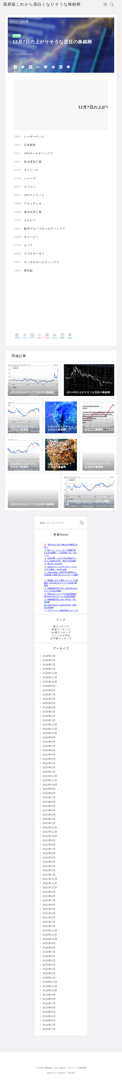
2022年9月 (49, 840)
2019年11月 (50, 986)
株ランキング (61, 626)
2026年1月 (49, 668)
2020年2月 (49, 973)
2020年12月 (50, 930)
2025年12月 (50, 673)
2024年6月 (49, 750)
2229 (17, 220)
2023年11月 (50, 780)
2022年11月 (50, 831)
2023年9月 (49, 788)
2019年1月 (49, 1029)
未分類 (24, 21)
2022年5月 (49, 857)
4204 (17, 211)
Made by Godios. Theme (61, 1073)
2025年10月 (50, 681)
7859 (17, 203)
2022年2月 (49, 870)
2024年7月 (49, 746)
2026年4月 (49, 656)
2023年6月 (49, 801)
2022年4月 (49, 861)
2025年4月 (49, 707)
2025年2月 (49, 716)
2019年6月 (49, 1007)
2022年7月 (49, 849)
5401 (17, 144)
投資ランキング (61, 629)
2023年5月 (49, 806)
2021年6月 (49, 904)
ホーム (14, 21)
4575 (17, 170)
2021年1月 (49, 926)
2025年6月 (49, 698)
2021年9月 (49, 891)
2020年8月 (49, 947)
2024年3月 (49, 763)
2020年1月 (49, 977)
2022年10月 (50, 836)
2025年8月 (49, 690)
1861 (17, 270)
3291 (17, 228)
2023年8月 (49, 793)
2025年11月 (50, 677)
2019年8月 (49, 999)
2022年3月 (49, 866)
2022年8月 (49, 844)
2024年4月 (49, 758)
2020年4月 (49, 964)
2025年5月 (49, 703)
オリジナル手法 (61, 635)
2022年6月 (49, 853)
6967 (17, 161)
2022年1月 (49, 874)
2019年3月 (49, 1020)
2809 (17, 237)
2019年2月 (49, 1024)
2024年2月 (49, 767)
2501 (17, 262)
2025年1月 (49, 720)
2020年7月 (49, 951)
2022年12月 (50, 827)
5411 (17, 153)
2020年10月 (50, 939)
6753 (17, 178)
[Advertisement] (44, 106)
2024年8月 (49, 741)
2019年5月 (49, 1011)
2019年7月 (49, 1003)
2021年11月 (50, 883)
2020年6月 (49, 956)
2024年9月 (49, 737)
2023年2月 (49, 819)
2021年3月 (49, 917)
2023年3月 (49, 814)
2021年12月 (50, 879)
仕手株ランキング (61, 638)
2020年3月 (49, 969)
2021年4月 (49, 913)
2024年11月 (50, 728)
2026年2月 (49, 664)
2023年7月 (49, 797)
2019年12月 (50, 981)
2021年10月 (50, 887)
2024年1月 (49, 771)
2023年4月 (49, 810)
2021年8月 (49, 896)
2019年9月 (49, 994)
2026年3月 (49, 660)
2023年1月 (49, 823)
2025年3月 (49, 711)
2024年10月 (50, 733)
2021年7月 (49, 900)
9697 (17, 186)
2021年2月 (49, 921)
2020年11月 (50, 934)
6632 (17, 195)
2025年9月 (49, 686)
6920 (17, 136)
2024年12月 (50, 724)
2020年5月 (49, 960)
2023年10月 (50, 784)
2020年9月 (49, 943)
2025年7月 (49, 694)
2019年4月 (49, 1016)
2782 (17, 245)
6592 (17, 253)
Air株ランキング (61, 632)
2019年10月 (50, 990)
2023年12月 (50, 776)
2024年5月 (49, 754)
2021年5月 (49, 909)
